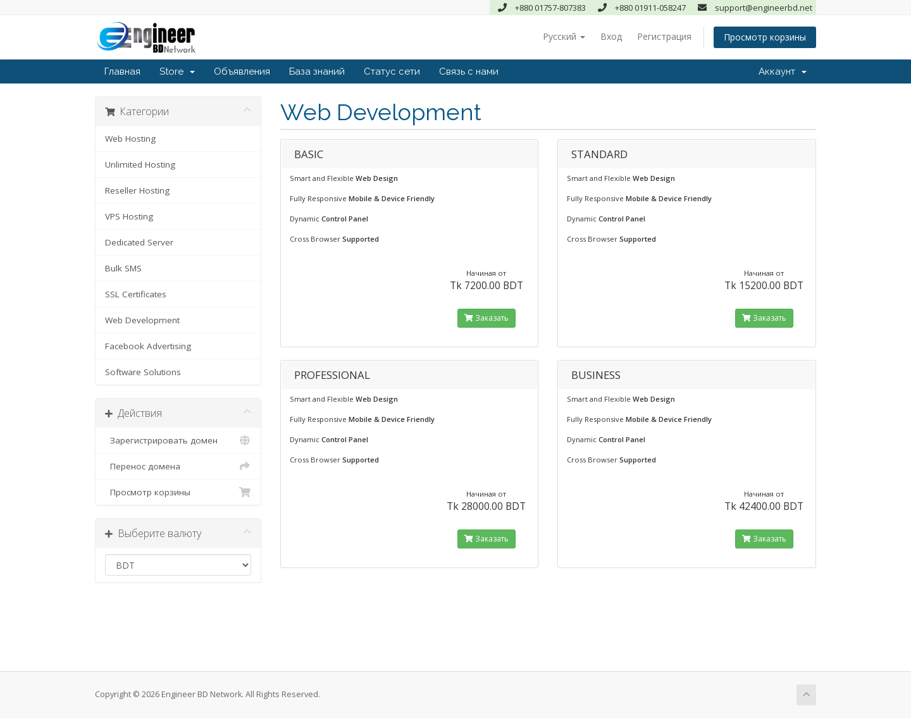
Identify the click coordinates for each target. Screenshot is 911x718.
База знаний (317, 71)
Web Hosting (130, 138)
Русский (564, 36)
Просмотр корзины (765, 37)
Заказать (486, 318)
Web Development (142, 320)
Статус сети (392, 71)
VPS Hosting (129, 216)
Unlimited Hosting (140, 164)
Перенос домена (178, 466)
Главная (122, 71)
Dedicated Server (139, 242)
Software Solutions (143, 372)
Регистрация (664, 36)
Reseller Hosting (137, 190)
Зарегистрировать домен (178, 440)
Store (177, 71)
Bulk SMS (123, 268)
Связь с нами (469, 71)
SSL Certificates (135, 294)
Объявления (242, 71)
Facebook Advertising (148, 346)
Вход (611, 36)
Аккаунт (783, 71)
